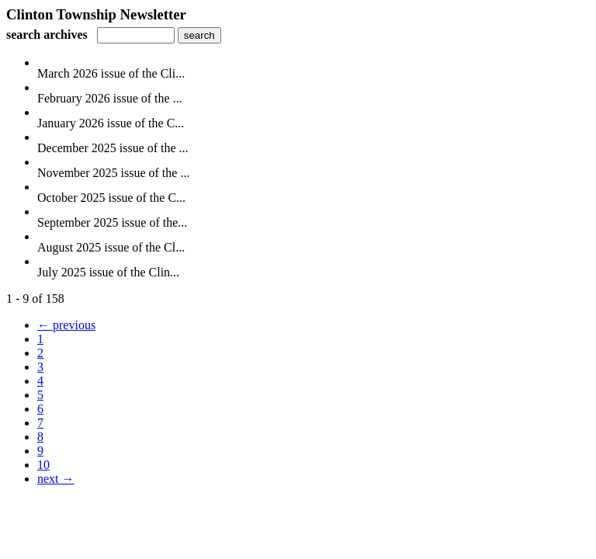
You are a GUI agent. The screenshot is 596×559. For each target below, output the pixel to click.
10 (43, 464)
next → (55, 478)
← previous (66, 325)
